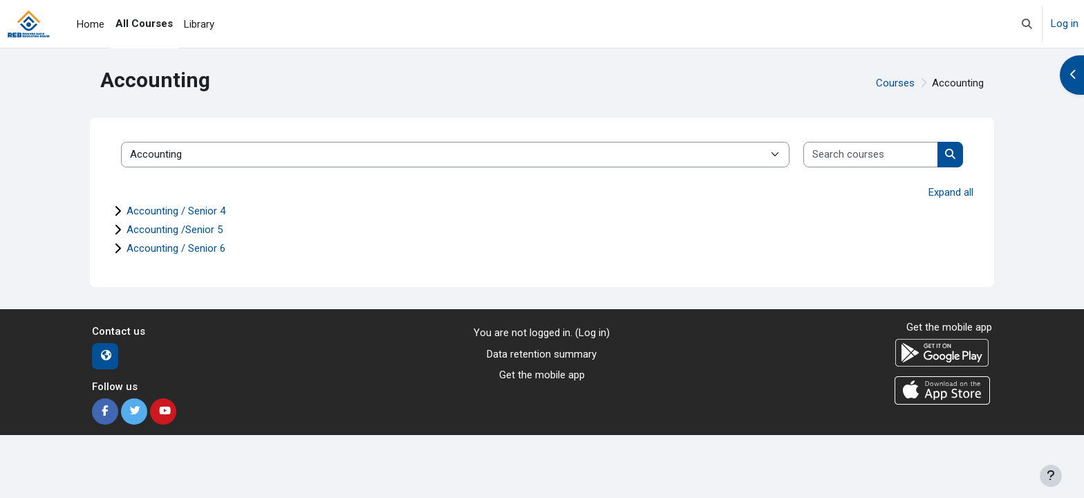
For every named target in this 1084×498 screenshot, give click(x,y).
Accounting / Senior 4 (176, 211)
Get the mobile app (542, 375)
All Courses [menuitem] (144, 23)
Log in (1064, 23)
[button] (1027, 24)
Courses (895, 83)
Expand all (950, 192)
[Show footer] (1051, 476)
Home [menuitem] (90, 24)
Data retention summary (542, 354)
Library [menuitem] (199, 24)
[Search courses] (871, 154)
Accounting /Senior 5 (175, 229)
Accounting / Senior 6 (176, 248)
